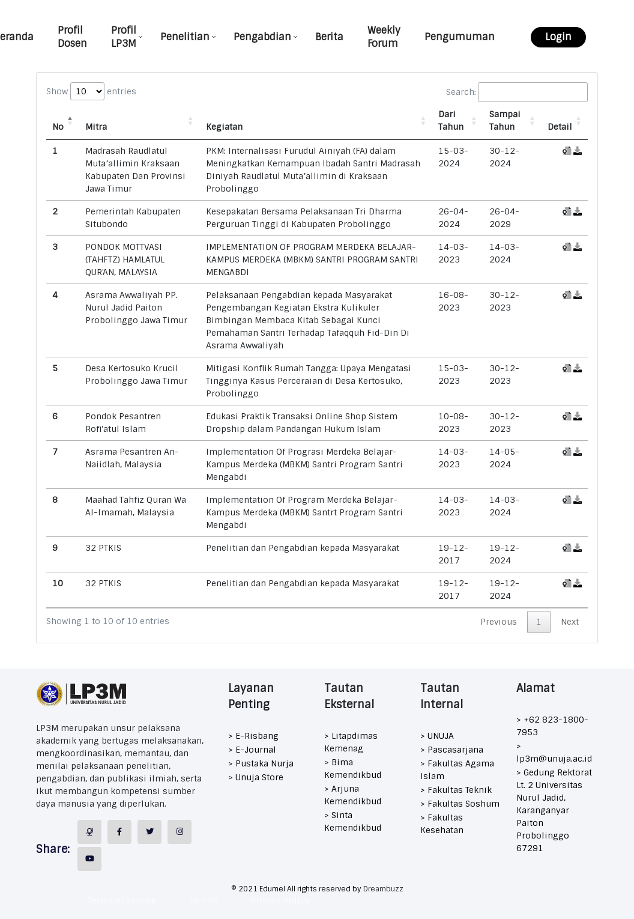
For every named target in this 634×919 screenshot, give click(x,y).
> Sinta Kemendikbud (352, 821)
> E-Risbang (253, 735)
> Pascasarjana (451, 749)
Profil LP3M (123, 37)
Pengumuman (459, 37)
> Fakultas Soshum (460, 803)
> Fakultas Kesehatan (441, 824)
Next (570, 621)
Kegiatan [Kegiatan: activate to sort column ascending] (224, 126)
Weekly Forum (383, 37)
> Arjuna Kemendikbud (352, 795)
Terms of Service (122, 900)
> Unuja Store (255, 777)
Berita (329, 37)
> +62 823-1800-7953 (552, 726)
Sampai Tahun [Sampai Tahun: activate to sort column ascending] (505, 120)
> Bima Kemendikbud (352, 768)
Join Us (203, 900)
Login (558, 37)
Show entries (91, 91)
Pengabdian (262, 37)
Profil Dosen (72, 37)
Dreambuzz (383, 889)
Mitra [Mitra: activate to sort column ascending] (96, 126)
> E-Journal (252, 749)
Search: (517, 92)
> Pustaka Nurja (261, 763)
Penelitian (185, 37)
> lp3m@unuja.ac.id (554, 752)
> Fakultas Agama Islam (457, 769)
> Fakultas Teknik (456, 789)
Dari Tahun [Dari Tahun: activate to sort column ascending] (450, 120)
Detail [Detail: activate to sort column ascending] (560, 126)
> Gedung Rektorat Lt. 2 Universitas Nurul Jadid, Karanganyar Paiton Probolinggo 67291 (554, 810)
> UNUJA (437, 735)
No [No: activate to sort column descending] (58, 126)
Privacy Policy (280, 900)
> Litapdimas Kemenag (351, 742)
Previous (498, 621)
